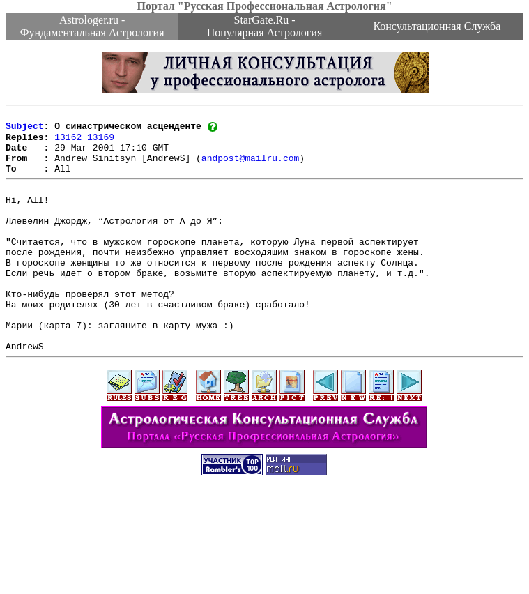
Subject (25, 129)
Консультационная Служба (436, 26)
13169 (100, 142)
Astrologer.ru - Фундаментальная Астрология (92, 26)
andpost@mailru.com (250, 167)
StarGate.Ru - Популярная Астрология (264, 26)
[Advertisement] (265, 562)
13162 (68, 142)
